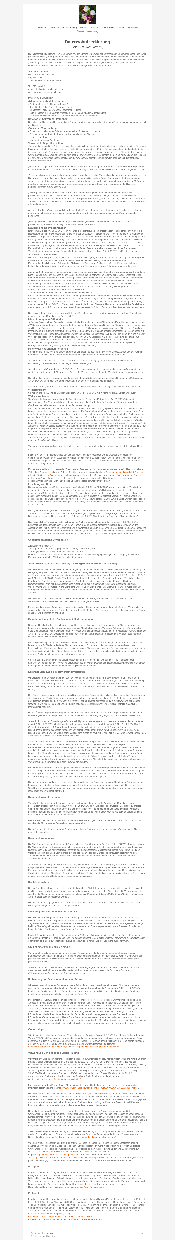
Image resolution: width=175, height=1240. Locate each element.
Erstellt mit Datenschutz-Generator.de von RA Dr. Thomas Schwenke (61, 1216)
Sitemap (49, 1233)
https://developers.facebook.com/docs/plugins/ (59, 1079)
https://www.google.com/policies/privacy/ (47, 1047)
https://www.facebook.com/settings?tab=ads (58, 1154)
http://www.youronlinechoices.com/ (62, 475)
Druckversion (38, 1233)
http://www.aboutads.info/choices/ (127, 472)
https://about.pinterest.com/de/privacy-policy (49, 1213)
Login (141, 1233)
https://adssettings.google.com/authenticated (98, 1047)
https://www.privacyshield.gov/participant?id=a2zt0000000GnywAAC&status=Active (98, 1088)
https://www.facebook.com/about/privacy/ (96, 1137)
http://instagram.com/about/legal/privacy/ (84, 1187)
